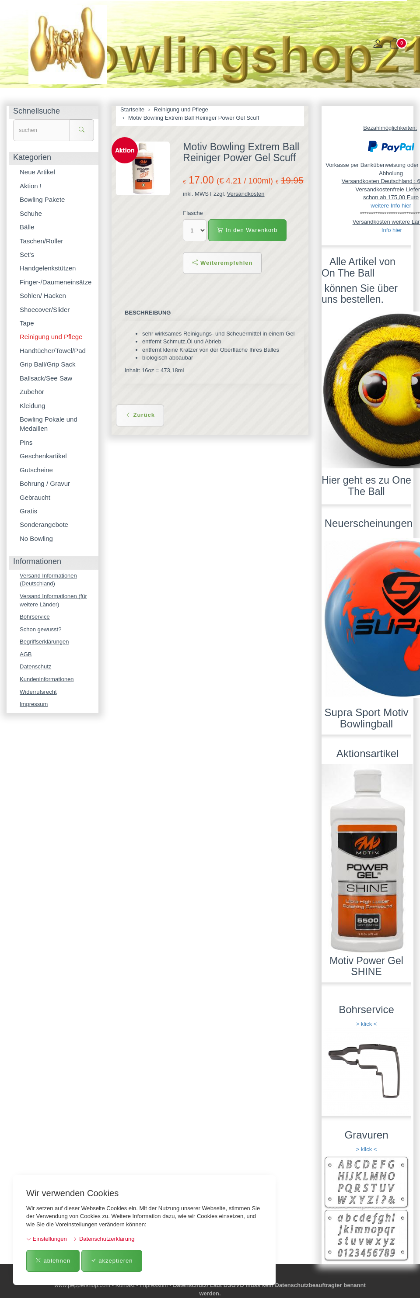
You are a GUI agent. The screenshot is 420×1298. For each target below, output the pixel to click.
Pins (26, 442)
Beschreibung (148, 312)
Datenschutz (35, 666)
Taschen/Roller (41, 241)
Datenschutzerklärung (103, 1239)
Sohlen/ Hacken (43, 295)
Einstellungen (46, 1239)
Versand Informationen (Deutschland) (48, 579)
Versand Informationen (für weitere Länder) (53, 600)
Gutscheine (36, 470)
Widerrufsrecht (38, 692)
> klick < (366, 1024)
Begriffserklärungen (44, 641)
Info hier (392, 230)
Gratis (28, 511)
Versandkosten (246, 193)
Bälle (27, 227)
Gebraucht (35, 497)
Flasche (193, 213)
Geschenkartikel (43, 456)
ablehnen (52, 1260)
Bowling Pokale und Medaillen (48, 423)
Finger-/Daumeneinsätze (55, 282)
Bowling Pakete (42, 199)
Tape (27, 323)
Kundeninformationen (47, 679)
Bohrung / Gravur (45, 483)
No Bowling (36, 538)
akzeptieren (112, 1260)
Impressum (34, 704)
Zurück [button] (140, 415)
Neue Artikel (37, 172)
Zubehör (32, 391)
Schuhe (31, 213)
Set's (27, 254)
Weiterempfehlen (222, 263)
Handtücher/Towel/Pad (53, 350)
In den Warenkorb (247, 230)
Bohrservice (35, 616)
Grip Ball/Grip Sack (48, 364)
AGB (26, 654)
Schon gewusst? (40, 629)
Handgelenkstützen (48, 268)
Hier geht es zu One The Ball (366, 485)
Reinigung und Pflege (51, 336)
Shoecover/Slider (45, 309)
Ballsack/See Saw (46, 378)
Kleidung (32, 405)
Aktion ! (31, 186)
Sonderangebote (44, 524)
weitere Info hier (391, 205)
